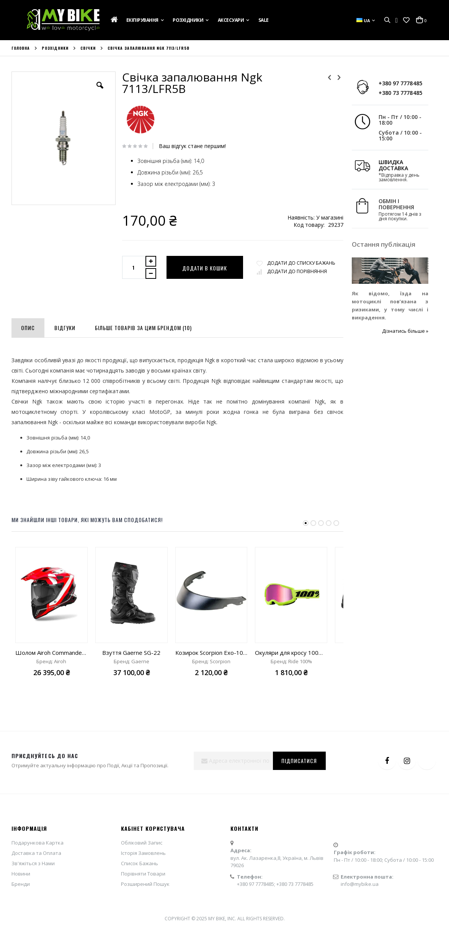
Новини (20, 901)
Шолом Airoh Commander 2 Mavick (51, 680)
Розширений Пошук (145, 911)
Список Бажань (139, 891)
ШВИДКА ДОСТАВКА (381, 164)
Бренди (20, 911)
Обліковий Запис (141, 870)
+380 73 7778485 (388, 92)
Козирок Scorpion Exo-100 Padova (211, 680)
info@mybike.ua (360, 911)
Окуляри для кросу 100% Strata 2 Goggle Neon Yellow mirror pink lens (291, 680)
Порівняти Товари (143, 901)
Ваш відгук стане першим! (188, 146)
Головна (20, 48)
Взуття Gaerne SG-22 (131, 680)
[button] (406, 20)
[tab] (27, 354)
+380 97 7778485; (256, 911)
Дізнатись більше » (393, 330)
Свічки (88, 48)
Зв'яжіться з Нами (33, 891)
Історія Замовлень (143, 880)
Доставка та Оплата (36, 880)
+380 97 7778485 (388, 83)
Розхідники (55, 48)
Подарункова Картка (37, 870)
